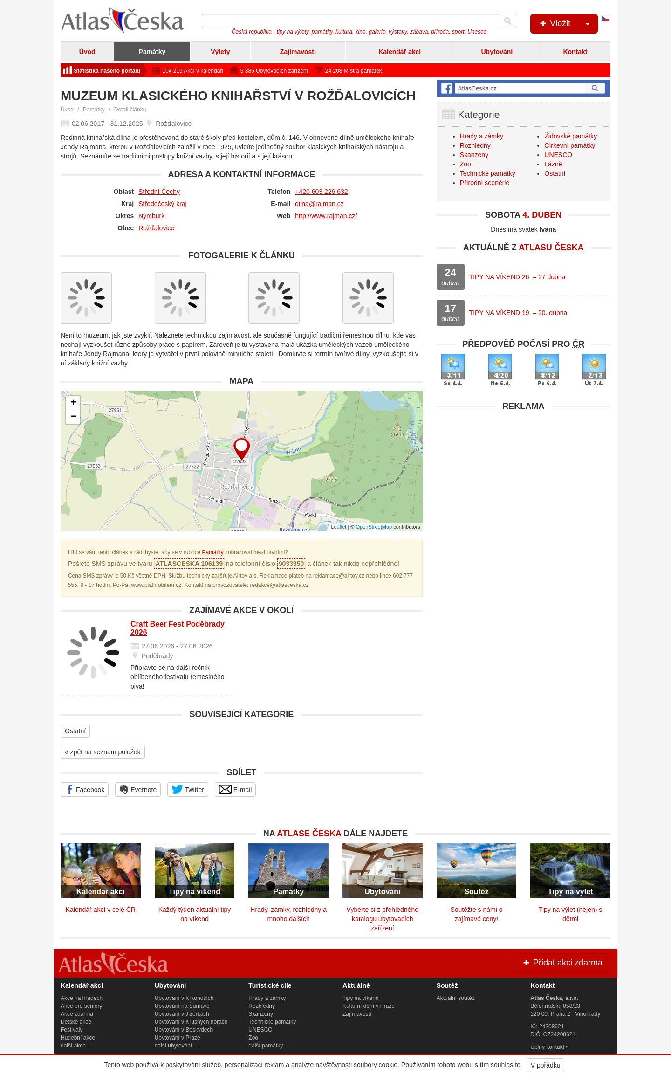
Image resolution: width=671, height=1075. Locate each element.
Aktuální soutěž (456, 998)
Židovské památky (570, 136)
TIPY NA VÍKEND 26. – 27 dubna (517, 277)
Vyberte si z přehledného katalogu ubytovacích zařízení (382, 919)
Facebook (84, 789)
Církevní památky (569, 145)
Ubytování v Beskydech (184, 1030)
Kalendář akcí (399, 51)
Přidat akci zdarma (562, 962)
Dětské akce (76, 1022)
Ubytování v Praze (177, 1037)
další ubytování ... (177, 1045)
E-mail (235, 789)
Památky (152, 51)
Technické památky (487, 173)
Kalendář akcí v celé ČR (101, 909)
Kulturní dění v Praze (368, 1006)
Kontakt (575, 51)
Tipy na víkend (360, 998)
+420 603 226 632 (321, 191)
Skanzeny (474, 154)
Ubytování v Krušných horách (191, 1022)
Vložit (567, 23)
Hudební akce (78, 1037)
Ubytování (497, 51)
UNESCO (558, 154)
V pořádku (546, 1065)
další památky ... (268, 1045)
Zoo (465, 164)
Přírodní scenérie (485, 182)
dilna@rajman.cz (319, 203)
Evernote (138, 789)
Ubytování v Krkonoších (184, 998)
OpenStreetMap (374, 527)
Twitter (187, 789)
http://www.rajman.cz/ (326, 216)
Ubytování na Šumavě (182, 1006)
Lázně (553, 164)
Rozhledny (475, 145)
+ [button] (73, 403)
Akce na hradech (82, 998)
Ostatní (75, 731)
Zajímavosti (298, 51)
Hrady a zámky (481, 136)
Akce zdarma (77, 1014)
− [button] (73, 417)
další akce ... (76, 1045)
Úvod (87, 51)
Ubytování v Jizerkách (182, 1014)
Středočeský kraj (162, 203)
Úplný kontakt (547, 1047)
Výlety (220, 51)
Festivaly (71, 1030)
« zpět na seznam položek (103, 752)
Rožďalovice (156, 228)
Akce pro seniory (81, 1006)
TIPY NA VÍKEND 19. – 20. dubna (518, 313)
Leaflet (338, 527)
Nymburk (151, 216)
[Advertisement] (523, 481)
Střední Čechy (159, 191)
